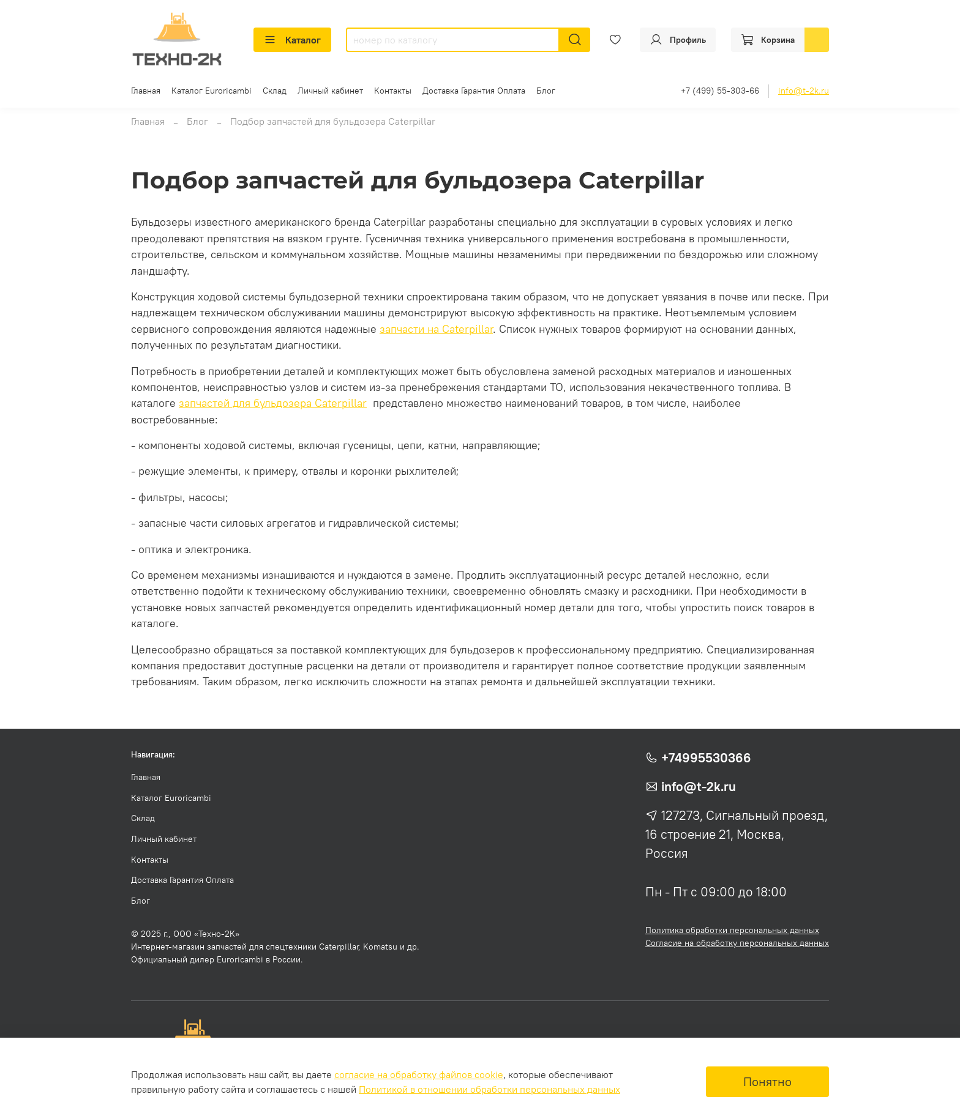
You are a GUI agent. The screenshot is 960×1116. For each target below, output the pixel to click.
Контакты (392, 90)
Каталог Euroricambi (211, 90)
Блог (545, 90)
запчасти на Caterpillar (436, 329)
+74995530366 (706, 758)
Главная (145, 90)
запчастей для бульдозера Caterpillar (273, 403)
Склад (275, 90)
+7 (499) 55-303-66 (720, 90)
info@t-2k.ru (803, 90)
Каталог (292, 40)
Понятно (767, 1081)
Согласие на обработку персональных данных (737, 942)
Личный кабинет (330, 90)
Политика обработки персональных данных (732, 930)
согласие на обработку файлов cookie (418, 1074)
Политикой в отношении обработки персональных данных (489, 1089)
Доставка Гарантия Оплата (473, 90)
